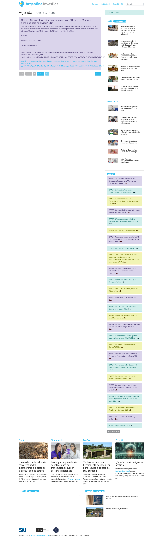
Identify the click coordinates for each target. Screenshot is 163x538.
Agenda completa (114, 431)
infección (70, 479)
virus (78, 479)
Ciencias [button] (95, 4)
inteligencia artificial (122, 471)
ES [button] (122, 4)
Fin (47, 74)
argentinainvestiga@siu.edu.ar (39, 535)
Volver (98, 74)
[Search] (135, 4)
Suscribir (116, 4)
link (125, 183)
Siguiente (40, 74)
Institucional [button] (105, 4)
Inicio (22, 74)
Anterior (28, 74)
